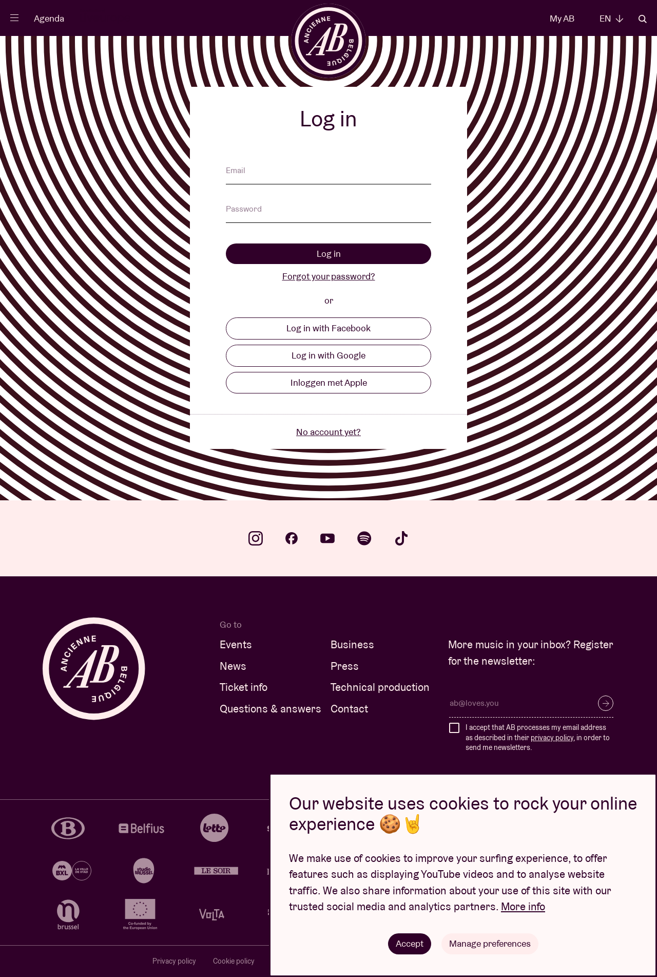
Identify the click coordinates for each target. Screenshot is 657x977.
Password (244, 209)
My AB (562, 18)
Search (643, 19)
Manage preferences (490, 943)
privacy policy (552, 737)
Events (236, 644)
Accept (409, 943)
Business (352, 644)
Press (345, 666)
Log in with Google (328, 355)
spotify (364, 538)
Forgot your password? (328, 276)
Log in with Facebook (328, 328)
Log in (329, 253)
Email (235, 171)
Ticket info (243, 687)
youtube (327, 538)
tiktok (401, 538)
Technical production (380, 687)
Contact (349, 709)
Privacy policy (174, 961)
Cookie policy (234, 961)
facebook (291, 538)
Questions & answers (270, 709)
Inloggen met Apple (329, 382)
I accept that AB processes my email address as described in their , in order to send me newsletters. (538, 737)
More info (523, 906)
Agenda (49, 18)
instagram (255, 538)
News (233, 666)
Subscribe (605, 703)
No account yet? (328, 432)
